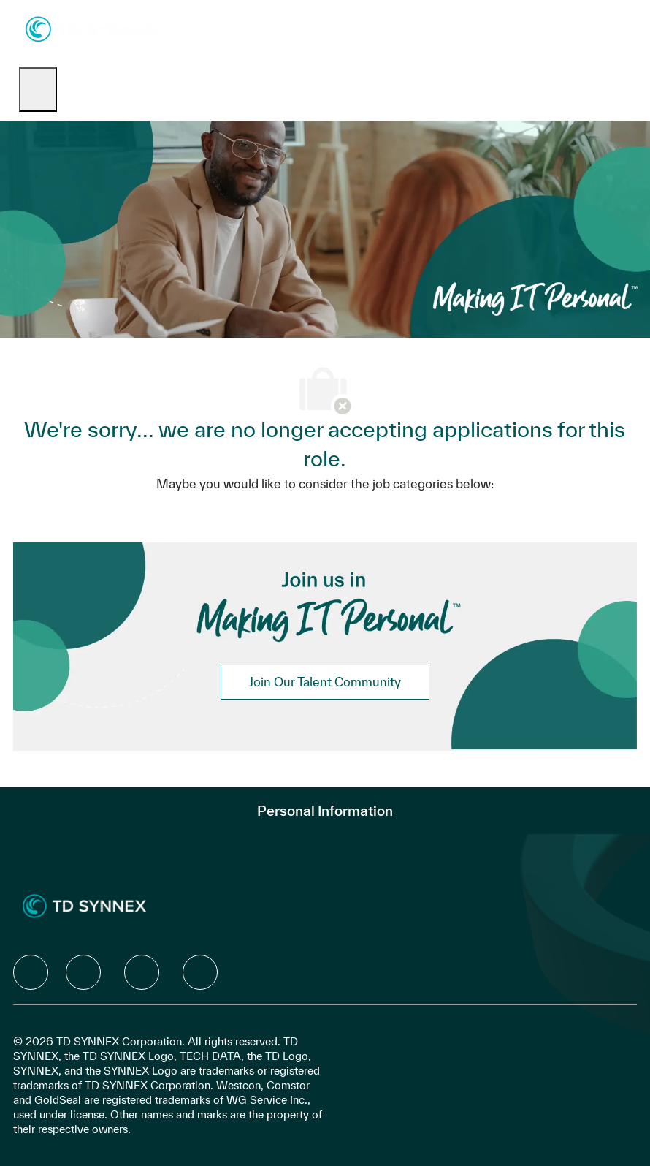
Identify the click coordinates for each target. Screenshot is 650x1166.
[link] (325, 682)
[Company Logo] (91, 28)
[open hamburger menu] (38, 89)
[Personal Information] (325, 810)
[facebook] (30, 972)
